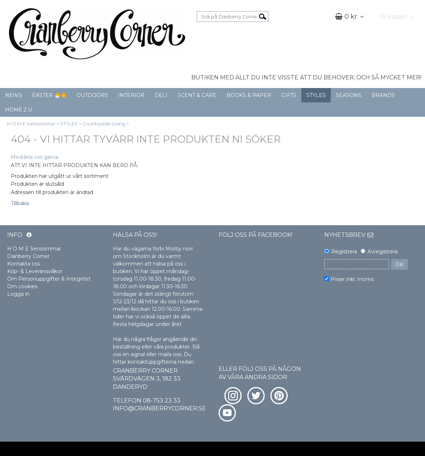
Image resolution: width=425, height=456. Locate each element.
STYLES (316, 95)
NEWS (13, 95)
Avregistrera (382, 251)
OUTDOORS (92, 95)
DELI (161, 95)
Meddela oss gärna (34, 157)
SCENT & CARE (197, 95)
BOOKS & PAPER (249, 95)
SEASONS (348, 95)
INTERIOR (131, 95)
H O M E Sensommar (31, 123)
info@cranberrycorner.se (159, 408)
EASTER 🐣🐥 (49, 95)
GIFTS (288, 95)
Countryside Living (103, 123)
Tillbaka (20, 203)
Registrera (344, 251)
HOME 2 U (18, 109)
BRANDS (383, 95)
